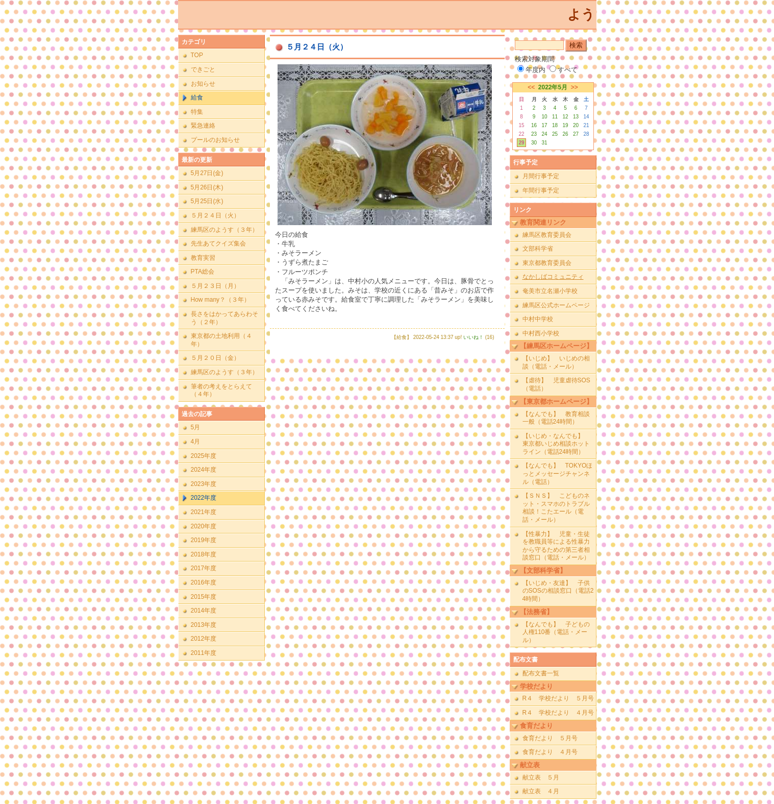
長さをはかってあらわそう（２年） (224, 318)
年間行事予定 (540, 190)
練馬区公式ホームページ (556, 305)
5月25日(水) (207, 201)
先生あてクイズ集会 (218, 243)
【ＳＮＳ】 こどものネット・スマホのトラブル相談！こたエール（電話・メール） (556, 507)
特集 (197, 111)
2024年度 (204, 469)
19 (565, 125)
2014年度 (204, 610)
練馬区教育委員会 (546, 234)
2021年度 (204, 512)
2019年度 (204, 540)
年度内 (531, 70)
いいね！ (473, 337)
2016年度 (204, 582)
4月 (196, 441)
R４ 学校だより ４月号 (558, 712)
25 (555, 134)
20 (576, 125)
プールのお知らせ (215, 139)
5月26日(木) (207, 187)
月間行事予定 (540, 176)
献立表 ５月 (540, 777)
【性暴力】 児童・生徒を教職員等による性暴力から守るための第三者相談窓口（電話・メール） (556, 546)
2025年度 (204, 455)
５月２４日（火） (215, 215)
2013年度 (204, 624)
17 (544, 125)
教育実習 (203, 257)
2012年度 (204, 638)
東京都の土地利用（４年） (221, 340)
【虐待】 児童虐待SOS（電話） (556, 384)
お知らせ (203, 83)
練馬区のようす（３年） (224, 229)
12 (565, 116)
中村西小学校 (540, 333)
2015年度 (204, 596)
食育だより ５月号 (550, 738)
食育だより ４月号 (550, 752)
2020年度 (204, 526)
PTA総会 (202, 271)
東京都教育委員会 (546, 262)
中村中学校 (537, 319)
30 (534, 142)
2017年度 (204, 568)
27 (576, 134)
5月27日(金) (207, 173)
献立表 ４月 (540, 791)
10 (544, 116)
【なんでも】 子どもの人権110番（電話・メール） (556, 632)
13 (576, 116)
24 (544, 134)
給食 (197, 97)
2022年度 (204, 497)
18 (555, 125)
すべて (564, 70)
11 (555, 116)
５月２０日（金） (215, 357)
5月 (196, 427)
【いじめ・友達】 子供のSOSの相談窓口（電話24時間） (558, 590)
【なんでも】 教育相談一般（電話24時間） (556, 418)
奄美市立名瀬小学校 (550, 291)
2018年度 (204, 554)
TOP (197, 55)
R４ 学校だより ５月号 (558, 698)
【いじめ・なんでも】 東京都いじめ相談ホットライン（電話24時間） (556, 443)
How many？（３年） (221, 299)
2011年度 (204, 652)
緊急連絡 (203, 125)
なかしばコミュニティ (553, 276)
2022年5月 (552, 87)
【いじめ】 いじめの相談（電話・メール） (556, 362)
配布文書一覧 (540, 673)
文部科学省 (537, 248)
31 (544, 142)
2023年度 (204, 484)
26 (565, 134)
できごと (203, 69)
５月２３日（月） (215, 285)
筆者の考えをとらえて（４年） (221, 390)
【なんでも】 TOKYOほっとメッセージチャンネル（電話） (557, 473)
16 (534, 125)
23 (534, 134)
